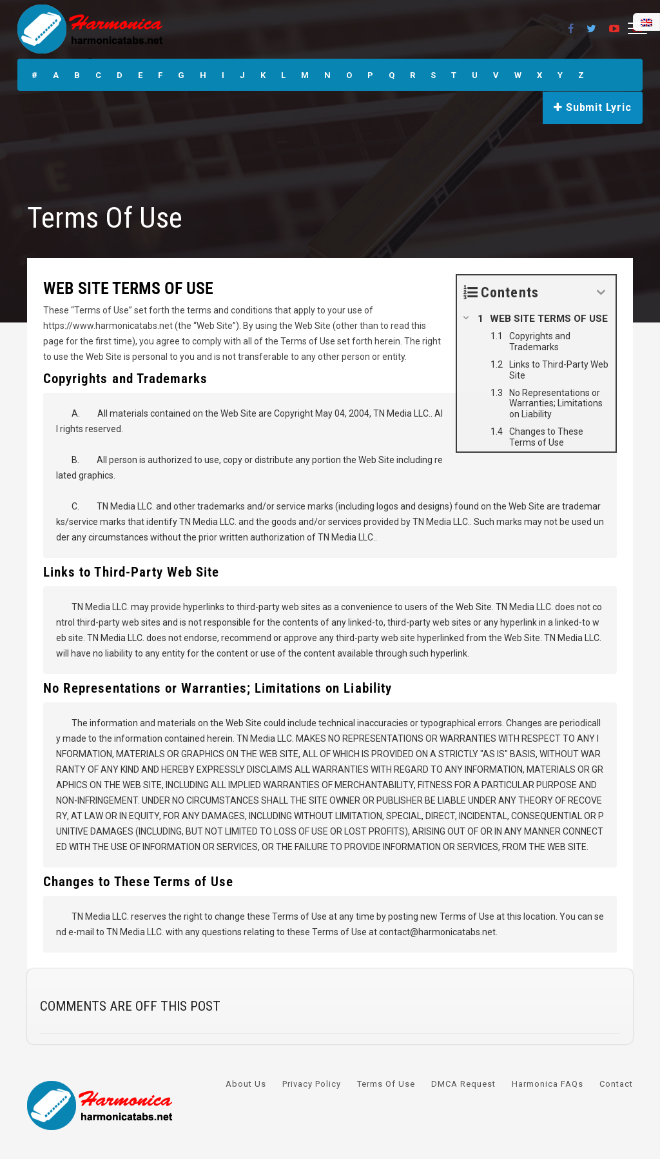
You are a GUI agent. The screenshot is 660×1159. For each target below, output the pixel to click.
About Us (246, 1084)
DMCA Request (463, 1084)
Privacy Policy (311, 1084)
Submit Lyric (592, 107)
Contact (616, 1084)
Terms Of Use (386, 1084)
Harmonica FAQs (547, 1084)
